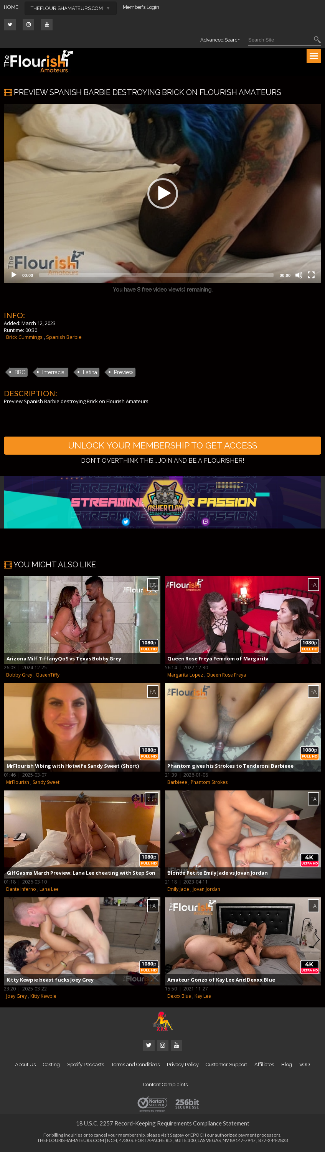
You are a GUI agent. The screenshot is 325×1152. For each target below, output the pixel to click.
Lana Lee (49, 890)
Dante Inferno (21, 890)
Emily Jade (178, 890)
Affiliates (264, 1066)
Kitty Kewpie (43, 997)
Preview (123, 372)
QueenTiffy (47, 676)
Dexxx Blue (179, 997)
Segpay (177, 1136)
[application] (162, 193)
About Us (25, 1066)
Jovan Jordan (206, 890)
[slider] (156, 275)
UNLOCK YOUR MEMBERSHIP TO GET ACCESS (162, 446)
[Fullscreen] (311, 275)
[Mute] (299, 275)
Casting (51, 1066)
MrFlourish (17, 783)
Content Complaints (165, 1086)
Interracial (54, 372)
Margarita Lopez (185, 676)
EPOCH (198, 1136)
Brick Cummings (24, 336)
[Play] (14, 275)
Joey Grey (16, 997)
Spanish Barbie (64, 336)
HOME (11, 7)
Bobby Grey (19, 676)
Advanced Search (220, 40)
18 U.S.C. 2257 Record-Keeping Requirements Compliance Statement (162, 1124)
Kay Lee (203, 997)
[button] (162, 193)
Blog (286, 1066)
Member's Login (141, 7)
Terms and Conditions (135, 1066)
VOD (304, 1066)
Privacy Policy (182, 1066)
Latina (90, 372)
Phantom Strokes (209, 783)
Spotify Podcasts (85, 1066)
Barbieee (177, 783)
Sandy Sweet (46, 783)
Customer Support (226, 1066)
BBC (20, 372)
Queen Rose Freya (226, 676)
